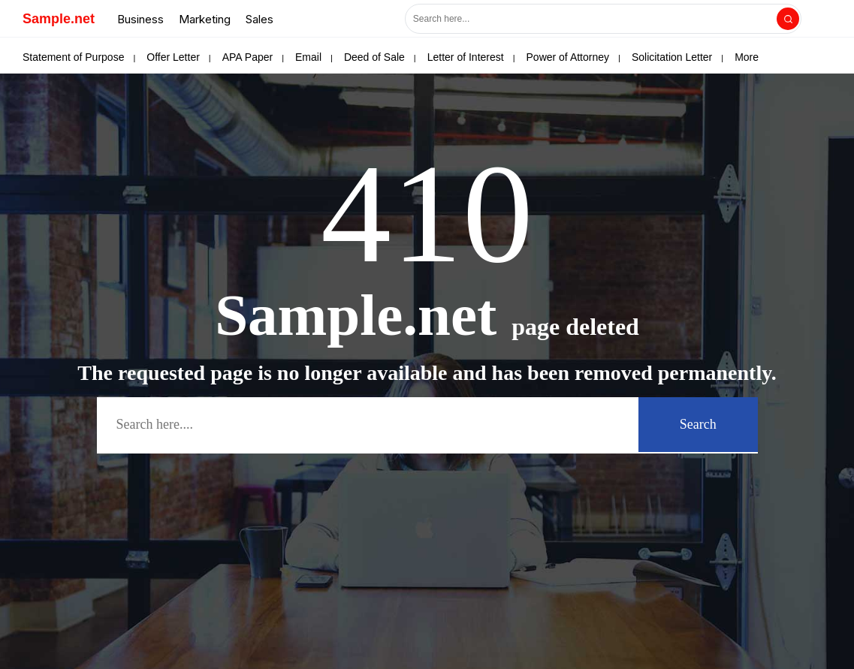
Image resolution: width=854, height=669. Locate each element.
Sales (259, 19)
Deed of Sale (374, 57)
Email (308, 57)
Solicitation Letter (672, 57)
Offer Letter (173, 57)
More (747, 57)
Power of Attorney (568, 57)
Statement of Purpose (73, 57)
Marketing (205, 19)
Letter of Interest (465, 57)
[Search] (788, 19)
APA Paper (247, 57)
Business (140, 19)
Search (698, 424)
